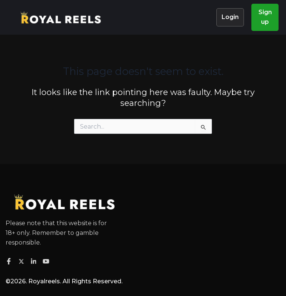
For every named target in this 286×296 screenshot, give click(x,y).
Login (230, 17)
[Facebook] (10, 261)
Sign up (265, 17)
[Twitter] (22, 260)
